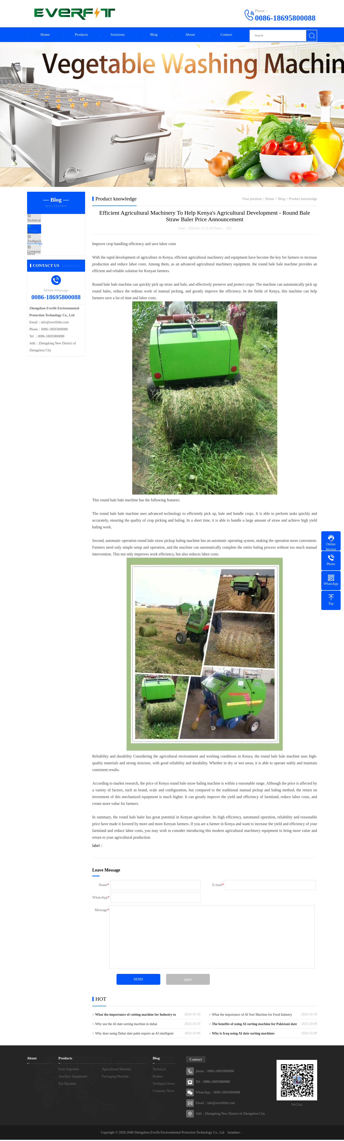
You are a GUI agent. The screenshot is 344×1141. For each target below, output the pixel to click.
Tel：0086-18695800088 (213, 1083)
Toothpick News (50, 251)
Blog (154, 35)
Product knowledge (52, 236)
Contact (226, 35)
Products (81, 35)
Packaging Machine (115, 1077)
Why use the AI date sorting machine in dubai (126, 1025)
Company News (50, 265)
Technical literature (52, 222)
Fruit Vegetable (69, 1070)
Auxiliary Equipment (73, 1077)
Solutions (117, 35)
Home (45, 35)
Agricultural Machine (116, 1070)
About (190, 35)
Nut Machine (67, 1085)
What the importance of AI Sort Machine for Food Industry (252, 1016)
